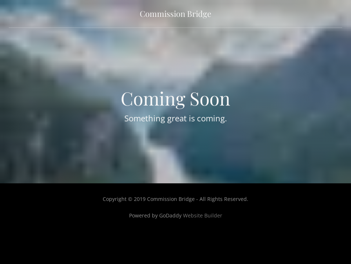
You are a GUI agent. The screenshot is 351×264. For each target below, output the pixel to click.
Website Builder (202, 215)
